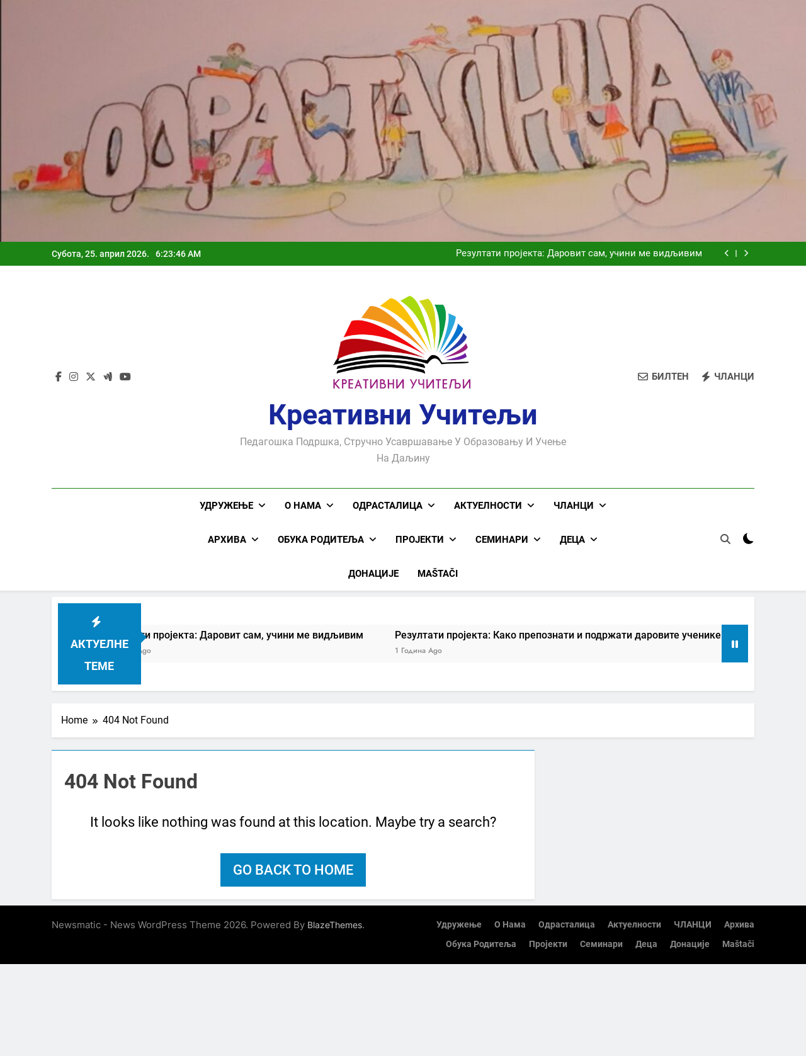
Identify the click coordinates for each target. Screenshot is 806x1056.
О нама (303, 505)
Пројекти (419, 539)
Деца (572, 539)
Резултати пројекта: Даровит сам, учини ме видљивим (579, 254)
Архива (227, 539)
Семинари (501, 539)
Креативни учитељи (403, 414)
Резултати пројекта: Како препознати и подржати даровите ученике (577, 635)
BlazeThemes (334, 924)
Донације (373, 573)
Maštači (437, 573)
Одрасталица (388, 505)
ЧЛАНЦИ (573, 505)
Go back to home (293, 870)
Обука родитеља (321, 539)
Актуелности (488, 505)
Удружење (226, 505)
